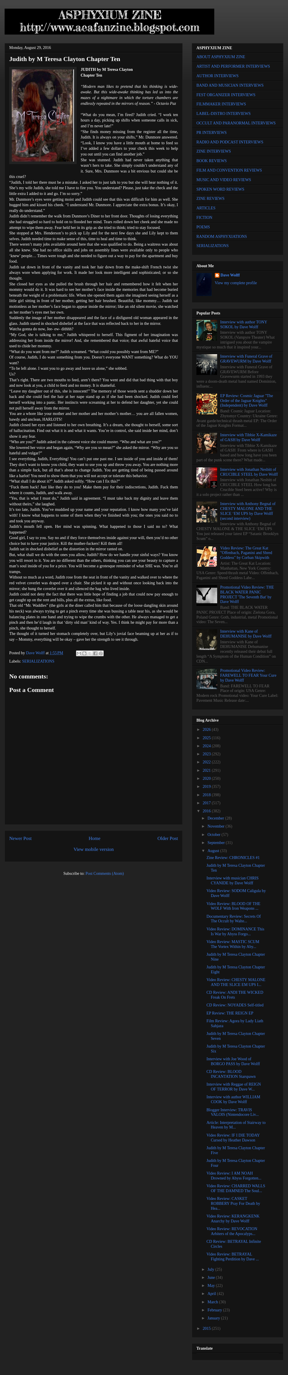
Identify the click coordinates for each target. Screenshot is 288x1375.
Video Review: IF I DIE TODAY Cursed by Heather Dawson (233, 1137)
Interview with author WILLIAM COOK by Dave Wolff (233, 1099)
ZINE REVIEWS (210, 198)
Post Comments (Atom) (105, 873)
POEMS (203, 227)
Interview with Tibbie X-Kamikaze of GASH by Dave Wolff (248, 437)
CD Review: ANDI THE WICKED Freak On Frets (234, 995)
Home (95, 838)
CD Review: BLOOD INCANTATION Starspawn (231, 1074)
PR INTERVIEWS (211, 132)
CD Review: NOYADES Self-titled (235, 1005)
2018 (207, 795)
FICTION (204, 217)
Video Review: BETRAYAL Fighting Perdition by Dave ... (232, 1256)
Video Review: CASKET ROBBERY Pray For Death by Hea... (233, 1203)
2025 (207, 738)
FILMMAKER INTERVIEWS (221, 104)
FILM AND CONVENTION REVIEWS (229, 170)
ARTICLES (205, 208)
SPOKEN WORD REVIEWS (220, 189)
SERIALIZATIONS (38, 661)
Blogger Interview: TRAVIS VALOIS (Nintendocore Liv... (232, 1112)
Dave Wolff (230, 275)
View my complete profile (236, 283)
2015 (207, 1328)
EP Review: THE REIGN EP (229, 1013)
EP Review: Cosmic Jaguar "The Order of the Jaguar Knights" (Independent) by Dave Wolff (246, 401)
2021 (207, 770)
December (216, 818)
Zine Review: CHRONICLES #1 (233, 858)
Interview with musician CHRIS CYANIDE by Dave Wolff (232, 880)
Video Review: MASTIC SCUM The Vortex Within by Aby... (232, 944)
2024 (207, 746)
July (211, 1269)
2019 (207, 786)
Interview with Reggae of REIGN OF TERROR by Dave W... (233, 1086)
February (215, 1310)
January (214, 1318)
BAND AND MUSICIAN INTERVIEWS (230, 85)
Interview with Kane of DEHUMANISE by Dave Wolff (246, 633)
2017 (207, 803)
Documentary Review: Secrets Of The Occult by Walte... (233, 918)
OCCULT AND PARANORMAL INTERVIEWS (236, 123)
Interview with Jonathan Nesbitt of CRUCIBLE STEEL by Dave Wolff (249, 472)
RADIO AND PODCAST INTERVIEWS (229, 142)
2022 (207, 762)
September (216, 843)
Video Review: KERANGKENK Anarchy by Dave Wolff (232, 1218)
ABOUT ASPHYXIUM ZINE (220, 57)
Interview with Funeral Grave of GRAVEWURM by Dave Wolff (246, 358)
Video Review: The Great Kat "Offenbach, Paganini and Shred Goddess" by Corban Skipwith (246, 553)
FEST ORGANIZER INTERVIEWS (225, 95)
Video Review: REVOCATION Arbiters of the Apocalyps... (231, 1231)
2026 (207, 729)
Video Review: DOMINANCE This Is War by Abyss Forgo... (235, 931)
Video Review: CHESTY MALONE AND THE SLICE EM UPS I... (235, 982)
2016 (207, 811)
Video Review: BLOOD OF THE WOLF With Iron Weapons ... (233, 906)
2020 (207, 778)
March (213, 1302)
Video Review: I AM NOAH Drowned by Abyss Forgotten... (234, 1175)
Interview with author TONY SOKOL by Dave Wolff (243, 324)
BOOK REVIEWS (211, 161)
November (216, 826)
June (211, 1277)
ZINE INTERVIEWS (213, 151)
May (211, 1285)
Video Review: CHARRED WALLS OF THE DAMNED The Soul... (235, 1188)
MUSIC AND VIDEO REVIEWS (223, 180)
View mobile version (93, 849)
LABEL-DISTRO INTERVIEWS (223, 113)
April (212, 1293)
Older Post (168, 838)
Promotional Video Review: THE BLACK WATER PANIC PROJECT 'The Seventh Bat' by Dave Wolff (247, 594)
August (213, 851)
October (214, 834)
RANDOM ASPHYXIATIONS (221, 236)
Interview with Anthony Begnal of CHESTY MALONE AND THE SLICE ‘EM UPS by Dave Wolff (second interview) (248, 511)
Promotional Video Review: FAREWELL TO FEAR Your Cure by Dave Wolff (248, 675)
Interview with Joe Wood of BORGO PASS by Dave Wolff (233, 1061)
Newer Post (20, 838)
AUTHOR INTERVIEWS (217, 76)
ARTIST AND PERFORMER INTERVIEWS (233, 66)
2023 (207, 754)
